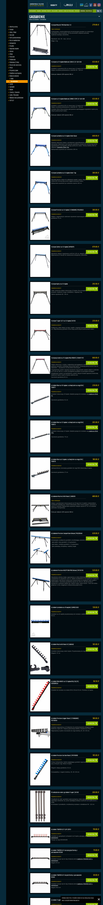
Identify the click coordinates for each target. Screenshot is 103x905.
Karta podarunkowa (14, 37)
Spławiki (11, 87)
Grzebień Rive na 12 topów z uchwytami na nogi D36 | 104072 (67, 410)
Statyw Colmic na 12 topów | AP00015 (63, 238)
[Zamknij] (99, 897)
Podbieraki (12, 59)
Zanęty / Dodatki (14, 92)
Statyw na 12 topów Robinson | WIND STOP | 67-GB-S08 (67, 97)
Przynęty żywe (13, 70)
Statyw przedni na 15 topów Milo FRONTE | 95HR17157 (64, 346)
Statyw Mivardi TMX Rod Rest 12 (61, 25)
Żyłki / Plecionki (13, 95)
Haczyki (11, 35)
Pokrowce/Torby (14, 62)
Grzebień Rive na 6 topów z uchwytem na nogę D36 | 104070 (68, 446)
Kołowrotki (12, 43)
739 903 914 (40, 6)
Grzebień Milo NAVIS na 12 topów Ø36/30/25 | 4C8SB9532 (65, 659)
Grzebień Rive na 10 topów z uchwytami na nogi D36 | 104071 (67, 374)
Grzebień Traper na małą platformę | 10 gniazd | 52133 (66, 868)
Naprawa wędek (13, 48)
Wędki (10, 89)
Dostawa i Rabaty (46, 11)
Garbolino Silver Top (63, 143)
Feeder (11, 29)
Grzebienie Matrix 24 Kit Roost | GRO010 (64, 480)
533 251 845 (33, 6)
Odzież (11, 51)
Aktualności (33, 11)
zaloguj (83, 11)
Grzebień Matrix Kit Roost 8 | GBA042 (63, 623)
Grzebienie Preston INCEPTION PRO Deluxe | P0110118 (68, 551)
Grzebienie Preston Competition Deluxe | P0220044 (67, 516)
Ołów (10, 54)
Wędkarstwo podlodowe (16, 97)
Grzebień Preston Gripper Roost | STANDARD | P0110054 (65, 695)
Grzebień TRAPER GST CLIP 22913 (61, 801)
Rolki (11, 78)
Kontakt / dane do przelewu (66, 11)
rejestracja (89, 11)
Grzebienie (13, 81)
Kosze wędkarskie (14, 40)
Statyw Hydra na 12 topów (59, 274)
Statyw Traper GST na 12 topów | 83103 (63, 309)
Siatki (10, 84)
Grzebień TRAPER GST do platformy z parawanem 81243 (67, 845)
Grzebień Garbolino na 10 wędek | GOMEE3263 (65, 587)
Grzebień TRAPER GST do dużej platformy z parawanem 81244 (64, 821)
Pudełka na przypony (15, 73)
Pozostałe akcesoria (15, 65)
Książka (39, 11)
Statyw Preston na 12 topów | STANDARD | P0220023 (67, 203)
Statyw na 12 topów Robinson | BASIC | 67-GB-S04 (66, 60)
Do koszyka (92, 64)
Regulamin (55, 11)
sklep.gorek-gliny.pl (41, 903)
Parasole (11, 57)
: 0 (100, 11)
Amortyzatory (13, 27)
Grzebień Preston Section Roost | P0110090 (65, 729)
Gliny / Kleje (12, 32)
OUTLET (11, 100)
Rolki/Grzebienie (13, 76)
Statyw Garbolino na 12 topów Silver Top (64, 167)
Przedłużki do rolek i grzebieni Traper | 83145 (65, 765)
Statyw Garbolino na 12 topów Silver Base (64, 131)
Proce (10, 67)
